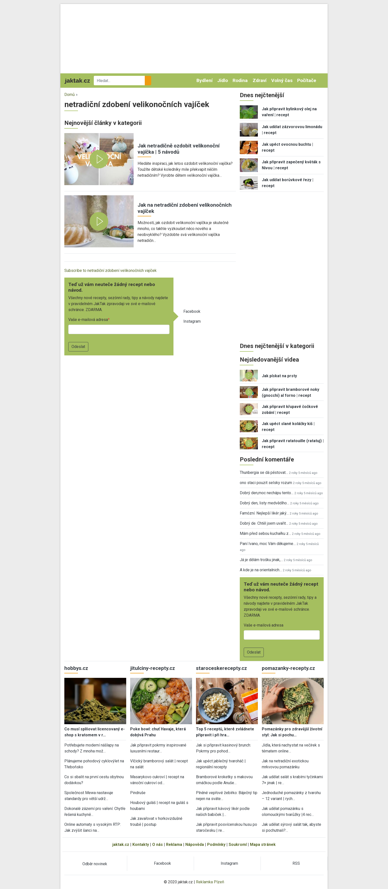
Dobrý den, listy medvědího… (264, 503)
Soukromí (238, 844)
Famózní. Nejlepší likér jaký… (264, 513)
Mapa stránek (263, 844)
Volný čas (281, 80)
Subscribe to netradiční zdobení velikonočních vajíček (110, 270)
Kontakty (140, 844)
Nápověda (194, 844)
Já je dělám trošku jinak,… (261, 559)
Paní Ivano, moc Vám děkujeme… (268, 543)
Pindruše (138, 792)
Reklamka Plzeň (210, 882)
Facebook (191, 311)
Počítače (306, 80)
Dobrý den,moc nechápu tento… (266, 492)
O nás (157, 844)
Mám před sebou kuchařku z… (265, 533)
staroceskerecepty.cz (221, 668)
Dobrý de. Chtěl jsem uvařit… (264, 523)
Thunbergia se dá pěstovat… (264, 472)
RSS (296, 863)
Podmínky (216, 844)
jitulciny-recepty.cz (152, 668)
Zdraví (260, 80)
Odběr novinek (94, 863)
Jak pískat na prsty (279, 375)
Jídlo (222, 80)
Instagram (192, 321)
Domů (69, 94)
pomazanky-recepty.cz (288, 668)
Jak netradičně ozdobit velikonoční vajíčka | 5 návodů (178, 149)
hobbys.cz (76, 668)
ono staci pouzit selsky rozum (266, 482)
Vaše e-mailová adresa (88, 319)
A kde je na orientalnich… (261, 570)
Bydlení (204, 80)
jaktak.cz (120, 844)
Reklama (174, 844)
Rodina (240, 80)
